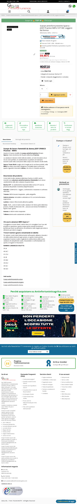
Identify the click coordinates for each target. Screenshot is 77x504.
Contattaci (45, 393)
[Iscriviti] (47, 351)
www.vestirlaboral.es (7, 458)
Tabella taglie (47, 81)
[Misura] (44, 88)
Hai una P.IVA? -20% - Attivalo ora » (52, 43)
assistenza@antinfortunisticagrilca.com (16, 481)
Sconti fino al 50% (76, 253)
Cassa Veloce (47, 100)
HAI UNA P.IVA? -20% (13, 1)
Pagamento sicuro (47, 382)
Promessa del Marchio (9, 424)
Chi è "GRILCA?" (7, 422)
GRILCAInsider (65, 396)
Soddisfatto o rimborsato (49, 380)
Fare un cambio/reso (67, 382)
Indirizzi (64, 389)
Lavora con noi (7, 435)
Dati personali (65, 377)
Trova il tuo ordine (67, 387)
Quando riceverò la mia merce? (29, 382)
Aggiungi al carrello (58, 95)
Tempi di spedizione (47, 387)
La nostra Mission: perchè (9, 426)
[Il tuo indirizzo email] (36, 351)
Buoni (63, 391)
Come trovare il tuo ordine (28, 397)
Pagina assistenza (47, 377)
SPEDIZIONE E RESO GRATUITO (38, 1)
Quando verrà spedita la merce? (29, 387)
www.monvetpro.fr (6, 439)
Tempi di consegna (47, 384)
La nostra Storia (7, 428)
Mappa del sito (7, 430)
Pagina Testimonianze (8, 433)
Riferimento (43, 33)
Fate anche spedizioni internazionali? (29, 408)
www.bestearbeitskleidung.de (9, 448)
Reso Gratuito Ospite (67, 384)
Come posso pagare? (29, 379)
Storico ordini (65, 380)
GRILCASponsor (66, 399)
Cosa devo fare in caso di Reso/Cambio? (30, 391)
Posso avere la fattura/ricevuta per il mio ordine (30, 402)
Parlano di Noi (6, 432)
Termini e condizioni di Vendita (48, 390)
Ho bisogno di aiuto (28, 394)
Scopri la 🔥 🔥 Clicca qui (38, 20)
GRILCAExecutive (66, 394)
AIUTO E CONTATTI (64, 1)
